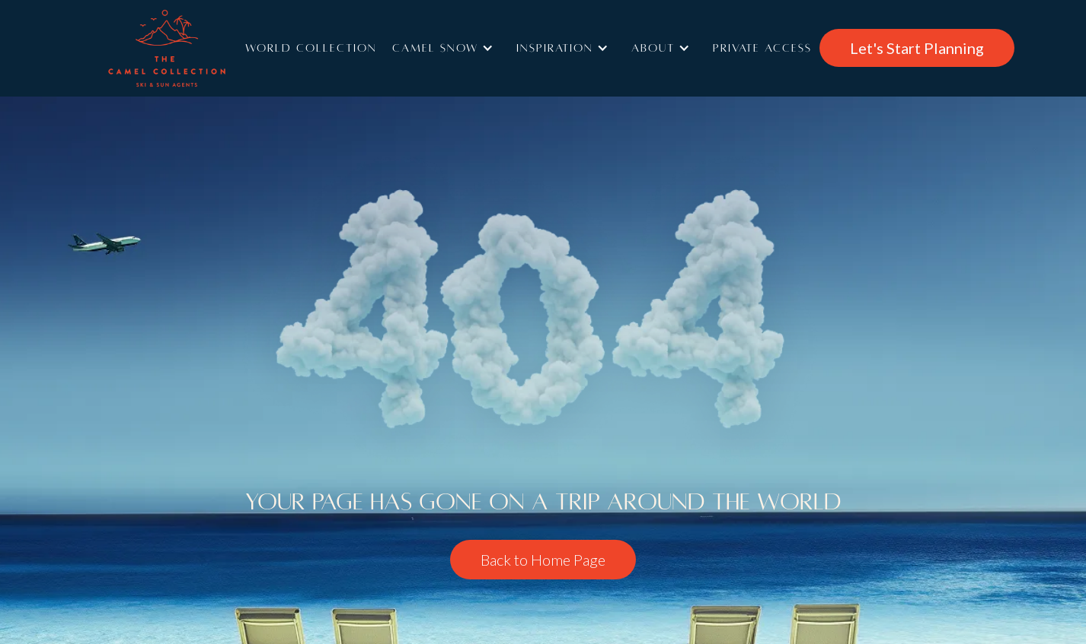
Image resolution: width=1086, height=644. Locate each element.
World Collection (311, 48)
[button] (447, 48)
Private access (762, 48)
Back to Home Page (543, 559)
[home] (189, 48)
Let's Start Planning (917, 48)
